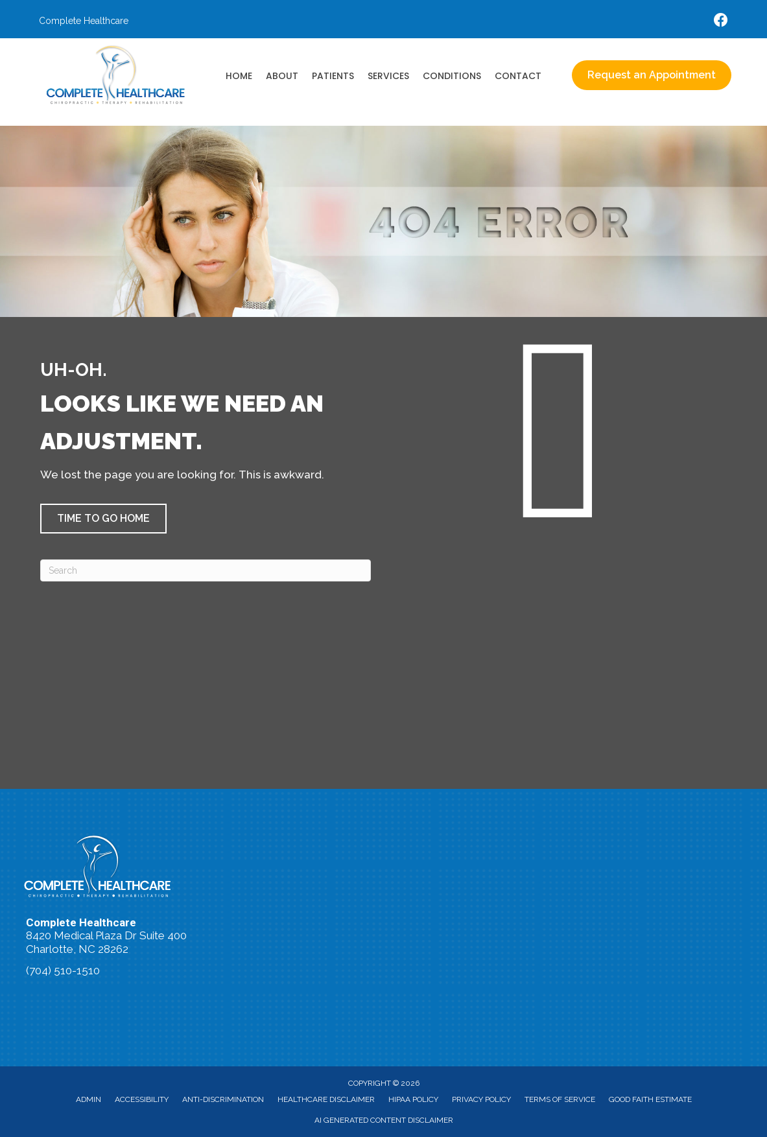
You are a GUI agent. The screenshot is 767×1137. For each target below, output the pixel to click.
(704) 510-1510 (63, 970)
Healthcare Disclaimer (326, 1099)
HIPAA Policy (413, 1099)
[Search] (205, 570)
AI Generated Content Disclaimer (383, 1120)
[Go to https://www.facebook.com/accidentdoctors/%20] (721, 21)
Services (388, 75)
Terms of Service (560, 1099)
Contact (518, 75)
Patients (333, 75)
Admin (88, 1099)
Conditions (452, 75)
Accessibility (142, 1099)
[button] (103, 518)
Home (239, 75)
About (282, 75)
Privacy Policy (481, 1099)
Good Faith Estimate (650, 1099)
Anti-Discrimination (223, 1099)
